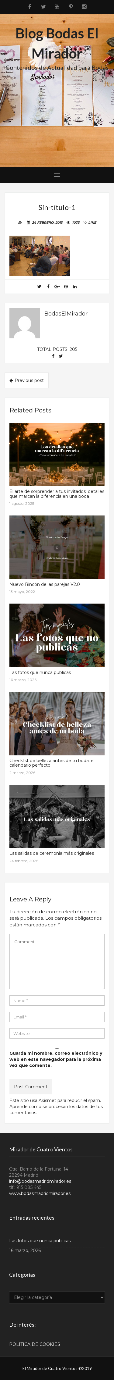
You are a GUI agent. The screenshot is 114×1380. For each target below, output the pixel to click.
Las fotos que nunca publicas (40, 672)
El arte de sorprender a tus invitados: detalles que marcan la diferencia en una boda (56, 494)
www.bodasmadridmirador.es (40, 1193)
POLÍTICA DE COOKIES (34, 1344)
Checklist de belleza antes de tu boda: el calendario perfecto (52, 763)
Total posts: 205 (57, 349)
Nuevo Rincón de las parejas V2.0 (44, 584)
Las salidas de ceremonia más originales (51, 853)
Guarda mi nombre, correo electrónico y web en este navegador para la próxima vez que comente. (55, 1059)
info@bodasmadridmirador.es (40, 1181)
